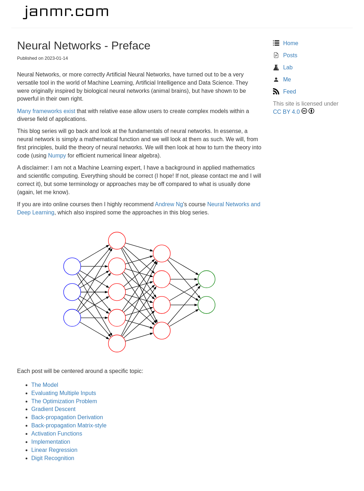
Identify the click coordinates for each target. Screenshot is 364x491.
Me (282, 79)
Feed (284, 92)
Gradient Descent (53, 409)
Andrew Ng (169, 204)
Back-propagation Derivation (67, 417)
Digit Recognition (52, 458)
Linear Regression (54, 450)
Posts (285, 55)
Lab (283, 67)
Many (24, 111)
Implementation (50, 442)
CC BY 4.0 (286, 112)
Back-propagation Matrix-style (69, 425)
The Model (44, 385)
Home (285, 43)
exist (69, 111)
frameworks (47, 111)
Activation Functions (56, 434)
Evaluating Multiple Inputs (63, 393)
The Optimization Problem (64, 401)
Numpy (57, 156)
